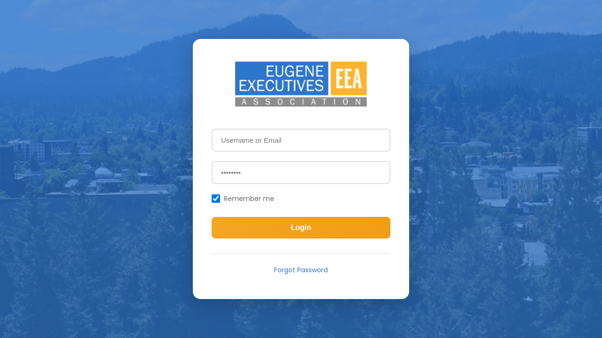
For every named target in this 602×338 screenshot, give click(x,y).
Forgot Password (301, 270)
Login (301, 227)
